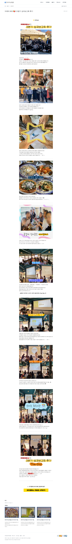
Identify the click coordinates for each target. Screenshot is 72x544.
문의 (24, 535)
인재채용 (47, 2)
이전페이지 (64, 6)
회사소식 (58, 2)
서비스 (41, 2)
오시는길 (17, 535)
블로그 (53, 2)
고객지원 (64, 2)
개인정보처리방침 (8, 535)
